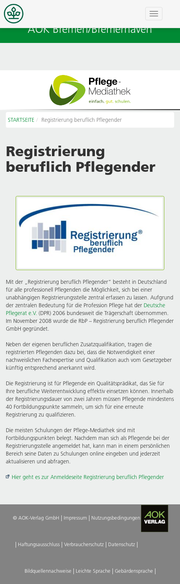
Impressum (75, 518)
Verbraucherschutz (84, 544)
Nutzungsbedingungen (115, 518)
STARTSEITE (21, 119)
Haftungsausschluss (39, 544)
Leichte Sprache (93, 571)
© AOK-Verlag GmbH (36, 518)
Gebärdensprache (134, 571)
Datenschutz (121, 544)
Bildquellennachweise (48, 571)
